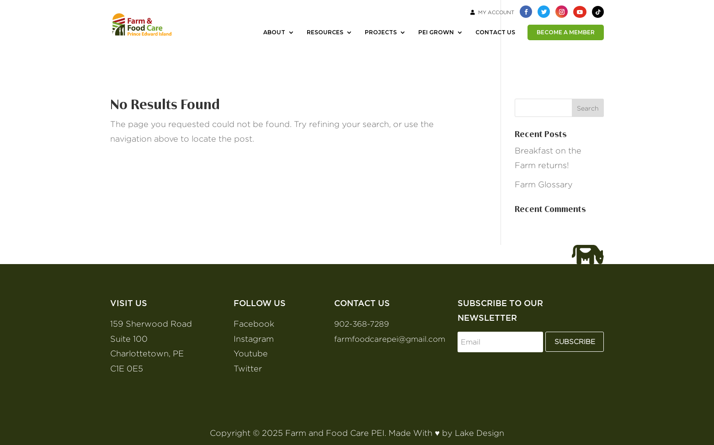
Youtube (251, 353)
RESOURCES (325, 32)
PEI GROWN (436, 32)
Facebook (254, 323)
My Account (492, 12)
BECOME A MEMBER (566, 32)
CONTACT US (495, 32)
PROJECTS (381, 32)
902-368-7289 (361, 324)
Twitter (248, 368)
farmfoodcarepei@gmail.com (389, 339)
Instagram (254, 338)
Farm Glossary (544, 184)
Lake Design (479, 433)
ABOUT (274, 32)
